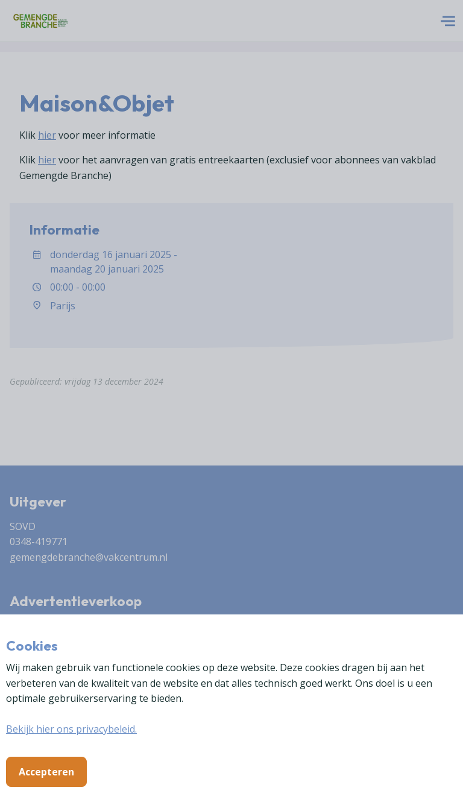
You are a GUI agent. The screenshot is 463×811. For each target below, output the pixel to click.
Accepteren (46, 771)
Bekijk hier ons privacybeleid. (71, 729)
